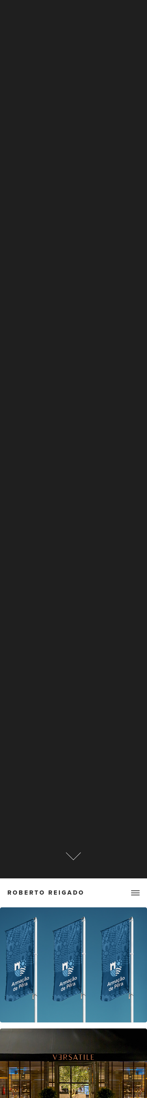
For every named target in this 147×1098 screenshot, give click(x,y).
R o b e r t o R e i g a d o (45, 892)
